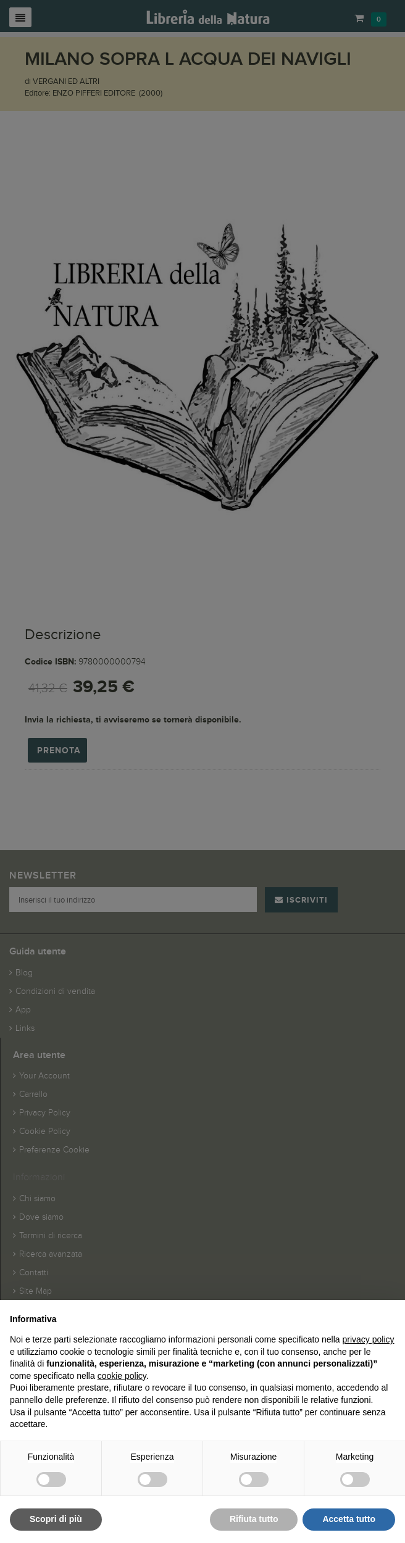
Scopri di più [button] (56, 1519)
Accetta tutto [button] (348, 1519)
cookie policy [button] (122, 1376)
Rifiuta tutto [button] (254, 1519)
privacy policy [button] (369, 1339)
